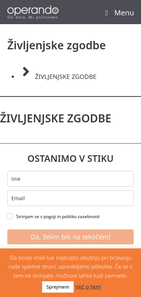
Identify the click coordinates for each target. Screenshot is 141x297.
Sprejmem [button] (58, 286)
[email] (70, 198)
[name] (70, 179)
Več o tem (88, 286)
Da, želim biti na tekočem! (71, 236)
